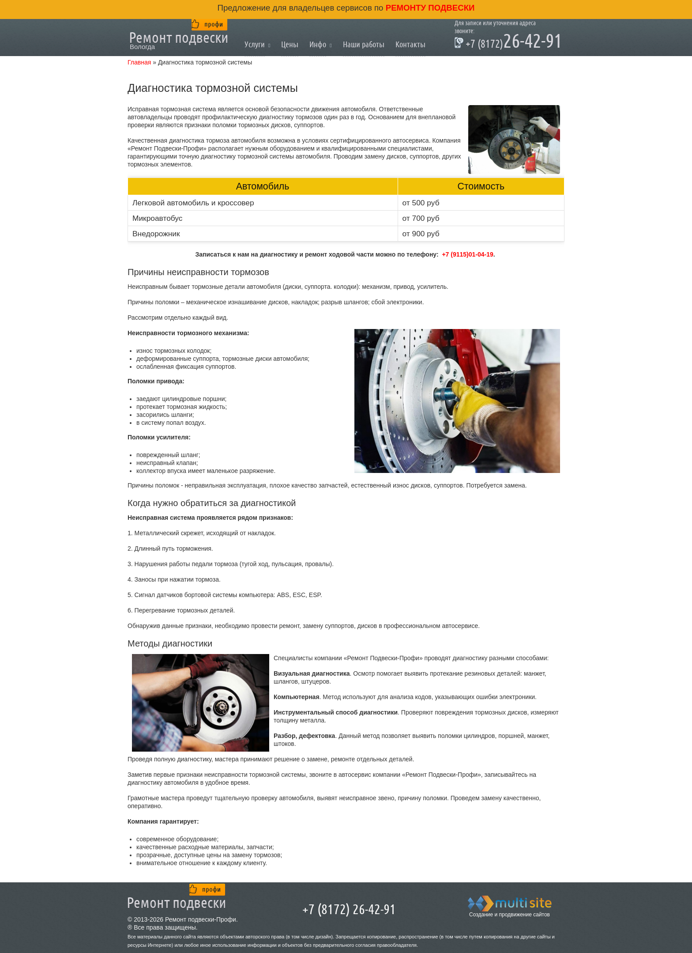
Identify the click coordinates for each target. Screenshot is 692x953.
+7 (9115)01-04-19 (467, 254)
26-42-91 (508, 42)
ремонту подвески (429, 7)
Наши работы (363, 44)
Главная (139, 62)
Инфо (317, 44)
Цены (289, 44)
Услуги (254, 44)
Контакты (410, 44)
